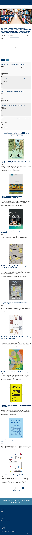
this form (6, 32)
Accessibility (3, 527)
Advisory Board (3, 516)
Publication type (4, 53)
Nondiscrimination (4, 528)
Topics (2, 49)
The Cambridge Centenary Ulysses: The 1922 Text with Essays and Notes (15, 78)
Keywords (3, 41)
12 (26, 133)
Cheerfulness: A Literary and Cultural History (14, 372)
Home (2, 511)
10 (21, 133)
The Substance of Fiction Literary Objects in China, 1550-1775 (13, 105)
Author (2, 45)
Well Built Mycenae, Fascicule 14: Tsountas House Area (16, 440)
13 (29, 133)
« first (5, 133)
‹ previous (10, 133)
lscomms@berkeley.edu (22, 32)
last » (22, 135)
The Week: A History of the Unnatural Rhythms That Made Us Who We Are (15, 118)
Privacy (2, 530)
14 (12, 135)
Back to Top (29, 533)
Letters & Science (6, 7)
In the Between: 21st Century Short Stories (13, 475)
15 (14, 135)
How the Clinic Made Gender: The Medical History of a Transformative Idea (16, 337)
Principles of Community (5, 520)
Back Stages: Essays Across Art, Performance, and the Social (12, 91)
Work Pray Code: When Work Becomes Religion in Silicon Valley (16, 405)
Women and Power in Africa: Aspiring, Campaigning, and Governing (13, 64)
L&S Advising (3, 518)
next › (18, 135)
